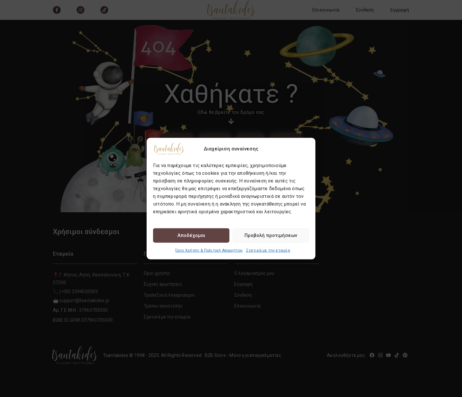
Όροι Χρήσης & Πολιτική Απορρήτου (209, 250)
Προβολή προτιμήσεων (270, 235)
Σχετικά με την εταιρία (268, 250)
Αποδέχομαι (191, 235)
